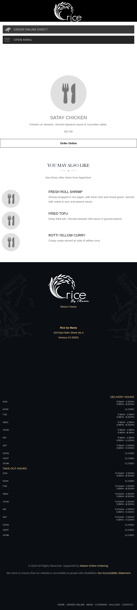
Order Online (68, 143)
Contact (127, 604)
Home (61, 604)
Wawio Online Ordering (94, 565)
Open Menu (23, 39)
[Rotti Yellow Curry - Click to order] (12, 242)
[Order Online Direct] (68, 29)
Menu (89, 604)
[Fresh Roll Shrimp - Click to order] (12, 199)
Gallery (114, 604)
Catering (101, 604)
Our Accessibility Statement (114, 572)
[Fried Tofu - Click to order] (12, 220)
